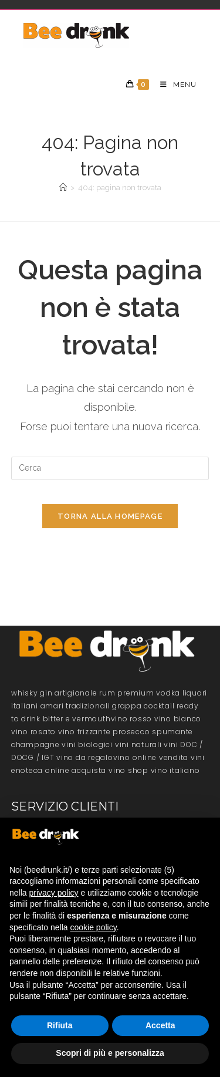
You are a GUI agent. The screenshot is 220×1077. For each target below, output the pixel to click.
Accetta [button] (160, 1025)
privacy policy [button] (53, 892)
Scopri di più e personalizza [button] (110, 1053)
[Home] (63, 187)
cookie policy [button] (93, 927)
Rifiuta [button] (60, 1025)
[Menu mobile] (174, 84)
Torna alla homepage (110, 516)
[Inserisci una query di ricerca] (110, 468)
